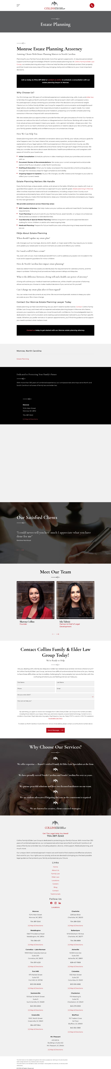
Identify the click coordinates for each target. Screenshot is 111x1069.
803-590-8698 (35, 906)
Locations (55, 803)
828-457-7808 (75, 885)
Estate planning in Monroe (83, 189)
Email (58, 611)
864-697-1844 (35, 947)
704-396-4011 (35, 863)
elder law (90, 97)
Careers (55, 806)
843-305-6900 (35, 928)
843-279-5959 (75, 928)
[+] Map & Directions (30, 419)
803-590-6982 (75, 906)
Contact (79, 307)
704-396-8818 (75, 863)
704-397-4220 (35, 885)
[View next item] (22, 472)
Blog (55, 809)
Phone (19, 611)
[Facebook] (51, 825)
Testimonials (55, 816)
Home (55, 789)
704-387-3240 (28, 415)
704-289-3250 (75, 844)
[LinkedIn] (60, 825)
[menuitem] (55, 359)
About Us (55, 792)
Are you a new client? (24, 617)
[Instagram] (55, 825)
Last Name (60, 604)
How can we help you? (24, 623)
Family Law (55, 796)
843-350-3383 (75, 950)
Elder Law (55, 799)
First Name (20, 604)
